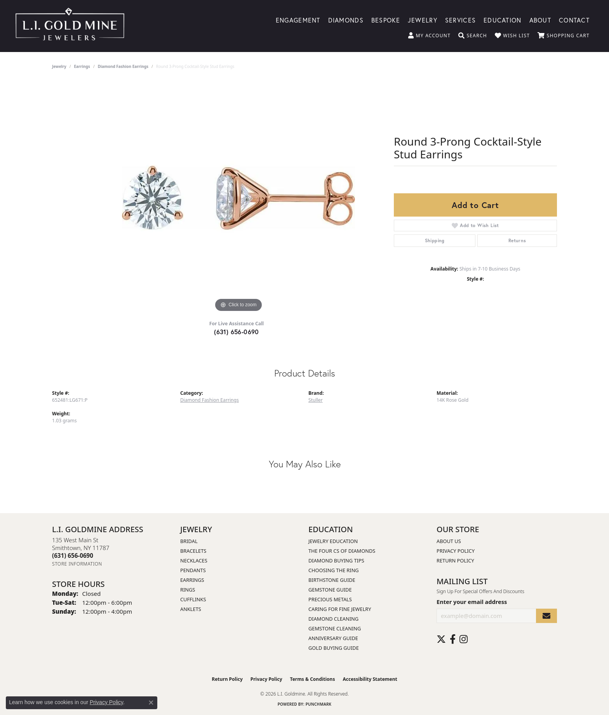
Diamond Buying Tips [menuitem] (336, 560)
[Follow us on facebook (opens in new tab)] (453, 639)
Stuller (315, 400)
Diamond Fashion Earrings (123, 66)
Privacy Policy (456, 550)
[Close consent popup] (151, 702)
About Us (449, 541)
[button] (429, 36)
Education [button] (503, 19)
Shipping (435, 240)
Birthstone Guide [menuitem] (331, 579)
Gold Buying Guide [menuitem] (333, 647)
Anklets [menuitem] (190, 609)
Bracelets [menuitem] (193, 550)
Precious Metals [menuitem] (330, 599)
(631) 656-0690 (236, 332)
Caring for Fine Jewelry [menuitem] (339, 609)
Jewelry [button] (422, 19)
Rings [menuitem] (187, 589)
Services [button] (460, 19)
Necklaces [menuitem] (193, 560)
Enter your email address (472, 602)
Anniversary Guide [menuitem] (333, 638)
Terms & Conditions (312, 679)
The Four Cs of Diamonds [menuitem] (341, 550)
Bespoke (385, 19)
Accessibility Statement (370, 679)
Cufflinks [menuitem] (193, 599)
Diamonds (346, 19)
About (540, 19)
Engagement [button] (298, 19)
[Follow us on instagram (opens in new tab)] (463, 639)
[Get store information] (77, 564)
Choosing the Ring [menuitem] (333, 570)
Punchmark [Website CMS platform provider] (319, 704)
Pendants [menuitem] (193, 570)
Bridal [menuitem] (189, 541)
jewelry (59, 66)
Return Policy (455, 560)
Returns (517, 240)
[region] (238, 197)
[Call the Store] (72, 555)
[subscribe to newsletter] (546, 616)
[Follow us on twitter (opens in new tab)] (441, 639)
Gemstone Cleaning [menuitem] (334, 628)
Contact (574, 19)
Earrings (82, 66)
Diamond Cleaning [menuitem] (333, 618)
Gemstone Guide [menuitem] (330, 589)
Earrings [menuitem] (192, 579)
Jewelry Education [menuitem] (333, 541)
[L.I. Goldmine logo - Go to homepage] (70, 26)
